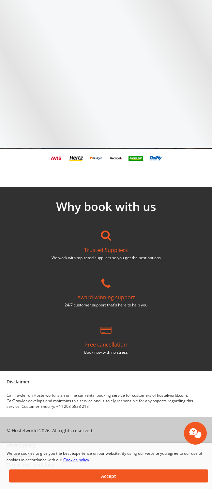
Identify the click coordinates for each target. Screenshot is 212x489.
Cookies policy (76, 460)
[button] (108, 475)
